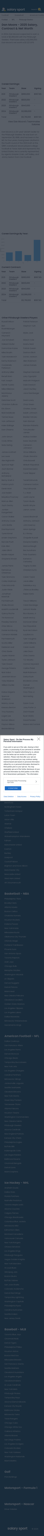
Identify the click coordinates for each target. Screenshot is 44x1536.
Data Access (21, 796)
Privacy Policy (35, 796)
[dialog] (22, 768)
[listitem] (22, 781)
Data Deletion (9, 796)
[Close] (39, 739)
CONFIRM (13, 788)
